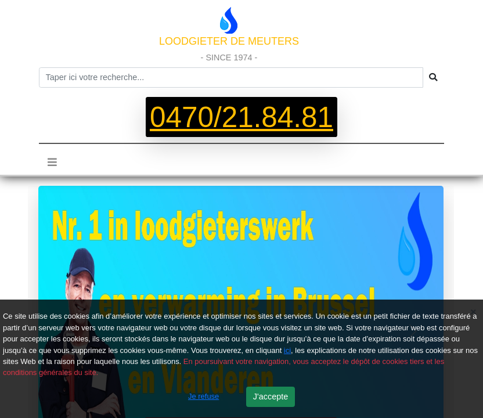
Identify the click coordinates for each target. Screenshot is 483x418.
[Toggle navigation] (52, 162)
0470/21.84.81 (241, 117)
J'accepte (270, 396)
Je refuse (203, 396)
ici (287, 350)
